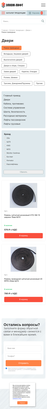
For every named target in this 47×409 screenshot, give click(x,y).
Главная (5, 30)
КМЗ (8, 145)
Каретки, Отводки (29, 72)
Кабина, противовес (14, 103)
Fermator (10, 160)
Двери (28, 30)
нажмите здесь (17, 398)
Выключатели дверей (13, 60)
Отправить (23, 363)
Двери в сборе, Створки (14, 66)
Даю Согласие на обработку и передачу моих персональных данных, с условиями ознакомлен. (22, 369)
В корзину (23, 236)
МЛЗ (8, 149)
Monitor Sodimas (13, 153)
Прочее (39, 83)
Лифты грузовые (12, 124)
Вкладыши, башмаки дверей (16, 54)
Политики (33, 369)
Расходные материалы (15, 116)
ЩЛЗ (9, 142)
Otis (8, 138)
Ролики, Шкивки (10, 77)
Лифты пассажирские (15, 120)
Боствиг (10, 157)
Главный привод (12, 95)
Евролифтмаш (12, 164)
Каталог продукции (16, 30)
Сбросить (23, 172)
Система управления (14, 107)
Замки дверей (10, 72)
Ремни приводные (11, 48)
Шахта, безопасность (14, 112)
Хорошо (22, 403)
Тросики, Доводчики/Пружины (17, 83)
